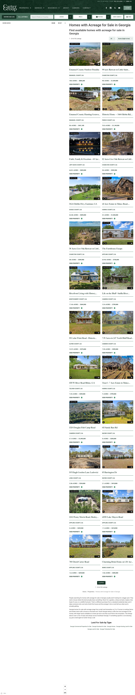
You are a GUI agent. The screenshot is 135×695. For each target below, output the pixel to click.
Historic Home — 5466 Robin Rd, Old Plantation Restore (116, 114)
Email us (129, 1)
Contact (87, 8)
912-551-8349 (118, 1)
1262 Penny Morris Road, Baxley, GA (83, 517)
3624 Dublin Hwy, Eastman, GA (83, 204)
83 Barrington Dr (109, 472)
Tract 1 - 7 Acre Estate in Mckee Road (115, 383)
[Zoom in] (65, 686)
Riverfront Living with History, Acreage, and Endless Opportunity (84, 293)
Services (40, 8)
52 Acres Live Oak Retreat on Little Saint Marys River (117, 159)
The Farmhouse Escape (112, 248)
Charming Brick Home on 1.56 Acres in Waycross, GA (117, 562)
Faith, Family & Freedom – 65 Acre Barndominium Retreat (84, 159)
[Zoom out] (65, 689)
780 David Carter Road (79, 562)
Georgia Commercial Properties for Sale (80, 626)
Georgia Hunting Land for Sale (124, 626)
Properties (25, 8)
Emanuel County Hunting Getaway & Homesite (84, 114)
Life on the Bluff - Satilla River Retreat (115, 293)
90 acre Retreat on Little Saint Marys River (115, 69)
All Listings (23, 17)
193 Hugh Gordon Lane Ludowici (83, 472)
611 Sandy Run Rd (110, 427)
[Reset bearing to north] (65, 692)
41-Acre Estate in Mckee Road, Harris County (115, 204)
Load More (101, 582)
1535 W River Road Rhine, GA (82, 383)
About (66, 8)
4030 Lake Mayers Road (112, 517)
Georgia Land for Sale (93, 629)
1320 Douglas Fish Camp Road (82, 427)
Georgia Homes (111, 626)
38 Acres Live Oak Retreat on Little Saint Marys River (84, 248)
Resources (54, 8)
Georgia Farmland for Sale (99, 626)
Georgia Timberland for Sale (107, 629)
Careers (75, 8)
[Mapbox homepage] (2, 693)
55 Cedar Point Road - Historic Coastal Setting (82, 338)
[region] (34, 358)
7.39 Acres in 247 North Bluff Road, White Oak (117, 338)
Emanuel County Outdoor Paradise (84, 69)
